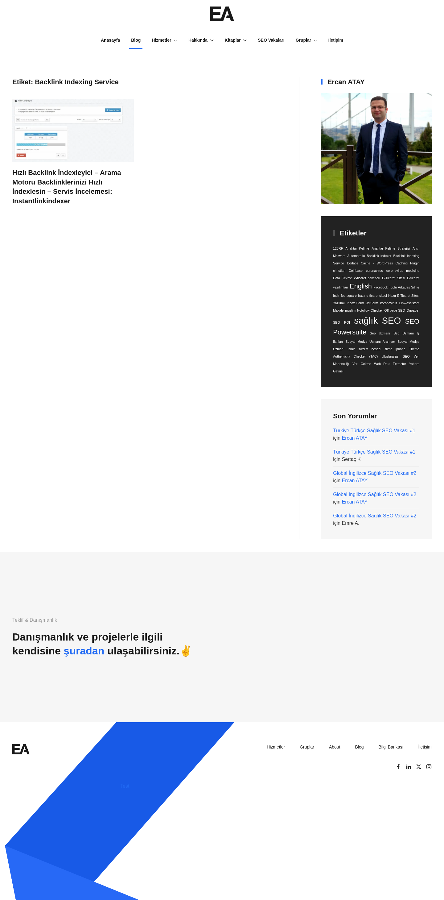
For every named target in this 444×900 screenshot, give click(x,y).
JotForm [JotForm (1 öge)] (372, 303)
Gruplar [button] (306, 40)
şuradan (84, 651)
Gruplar (307, 746)
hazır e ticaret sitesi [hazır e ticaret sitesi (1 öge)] (372, 295)
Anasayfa (110, 40)
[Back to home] (222, 14)
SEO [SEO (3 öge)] (391, 320)
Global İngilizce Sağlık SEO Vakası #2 (374, 473)
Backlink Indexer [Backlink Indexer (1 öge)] (379, 256)
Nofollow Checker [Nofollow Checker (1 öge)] (370, 310)
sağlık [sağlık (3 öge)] (366, 320)
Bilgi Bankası (391, 746)
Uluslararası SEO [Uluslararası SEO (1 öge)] (396, 356)
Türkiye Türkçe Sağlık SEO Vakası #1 (374, 430)
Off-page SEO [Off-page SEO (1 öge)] (394, 310)
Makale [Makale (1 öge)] (338, 310)
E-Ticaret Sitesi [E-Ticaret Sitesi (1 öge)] (393, 278)
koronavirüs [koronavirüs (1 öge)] (388, 303)
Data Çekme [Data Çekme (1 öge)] (342, 278)
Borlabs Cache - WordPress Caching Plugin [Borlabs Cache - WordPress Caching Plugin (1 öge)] (383, 263)
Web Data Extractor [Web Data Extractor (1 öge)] (390, 364)
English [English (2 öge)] (361, 286)
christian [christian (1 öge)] (339, 270)
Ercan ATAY (355, 438)
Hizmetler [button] (164, 40)
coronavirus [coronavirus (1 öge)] (374, 270)
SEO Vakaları (271, 40)
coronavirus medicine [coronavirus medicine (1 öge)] (402, 270)
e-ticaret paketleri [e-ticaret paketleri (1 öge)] (367, 278)
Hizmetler (276, 746)
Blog (136, 40)
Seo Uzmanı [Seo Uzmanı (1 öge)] (380, 333)
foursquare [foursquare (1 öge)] (349, 295)
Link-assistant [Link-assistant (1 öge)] (409, 303)
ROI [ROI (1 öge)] (347, 322)
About (334, 746)
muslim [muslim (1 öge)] (350, 310)
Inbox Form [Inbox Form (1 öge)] (355, 303)
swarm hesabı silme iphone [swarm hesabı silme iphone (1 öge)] (382, 349)
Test (124, 786)
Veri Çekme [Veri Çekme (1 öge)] (361, 364)
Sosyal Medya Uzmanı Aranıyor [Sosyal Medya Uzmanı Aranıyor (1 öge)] (370, 341)
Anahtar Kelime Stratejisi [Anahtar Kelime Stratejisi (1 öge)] (391, 248)
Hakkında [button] (201, 40)
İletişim (335, 40)
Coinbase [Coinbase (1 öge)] (356, 270)
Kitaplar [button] (236, 40)
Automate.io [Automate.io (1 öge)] (356, 256)
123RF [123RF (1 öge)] (338, 248)
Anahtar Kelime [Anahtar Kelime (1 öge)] (357, 248)
